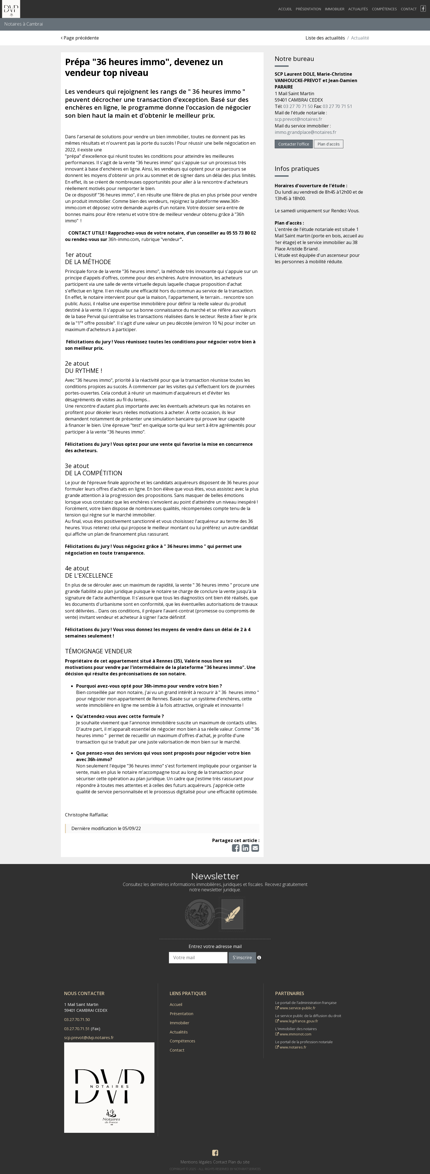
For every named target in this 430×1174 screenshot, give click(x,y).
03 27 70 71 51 (337, 106)
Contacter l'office (293, 144)
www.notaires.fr (290, 1047)
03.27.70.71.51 (77, 1028)
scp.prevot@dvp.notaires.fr (89, 1037)
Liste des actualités (325, 38)
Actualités (358, 8)
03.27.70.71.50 (77, 1019)
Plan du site (239, 1162)
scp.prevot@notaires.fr (298, 119)
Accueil (285, 8)
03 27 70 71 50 (298, 106)
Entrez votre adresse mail (215, 946)
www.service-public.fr (295, 1007)
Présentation (308, 8)
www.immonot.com (293, 1034)
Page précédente (80, 38)
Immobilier (334, 8)
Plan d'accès (329, 144)
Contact (409, 8)
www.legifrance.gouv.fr (296, 1020)
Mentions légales (196, 1162)
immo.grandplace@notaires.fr (305, 132)
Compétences (384, 8)
